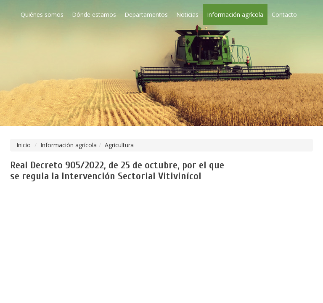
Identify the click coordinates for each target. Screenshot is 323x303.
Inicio (23, 145)
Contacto (284, 15)
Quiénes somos (42, 15)
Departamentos (146, 15)
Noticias (187, 15)
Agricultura (119, 145)
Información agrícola (235, 15)
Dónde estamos (94, 15)
